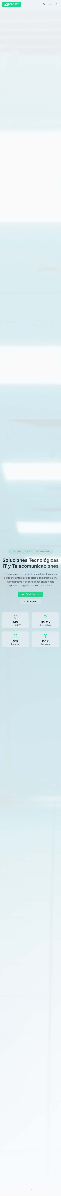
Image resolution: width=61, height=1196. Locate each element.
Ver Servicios (30, 594)
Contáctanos (30, 601)
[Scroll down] (32, 1189)
